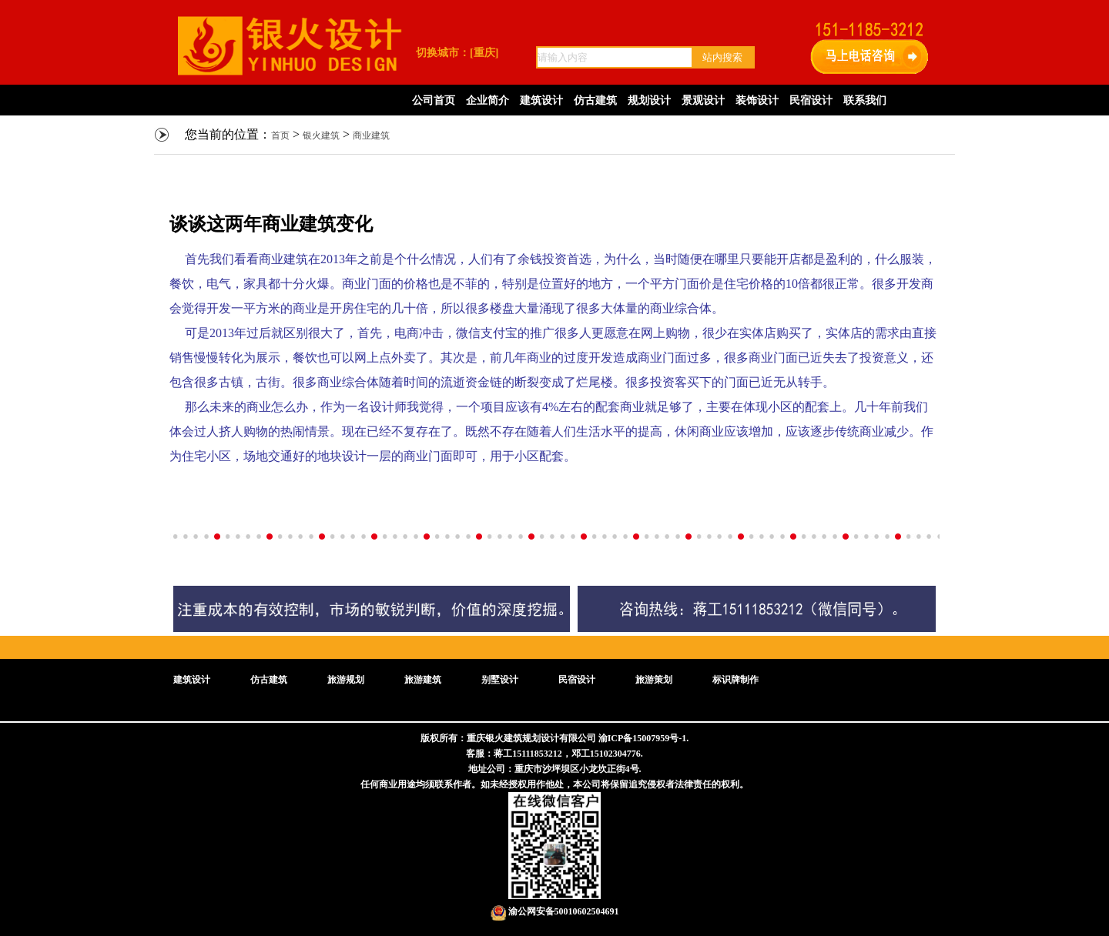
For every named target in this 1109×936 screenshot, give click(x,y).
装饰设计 (757, 100)
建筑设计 (541, 100)
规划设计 (649, 100)
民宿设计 (811, 100)
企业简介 (487, 100)
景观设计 (703, 100)
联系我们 (864, 100)
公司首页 (433, 100)
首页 (280, 135)
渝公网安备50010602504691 (555, 911)
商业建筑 (371, 135)
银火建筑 (321, 135)
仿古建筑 (595, 100)
